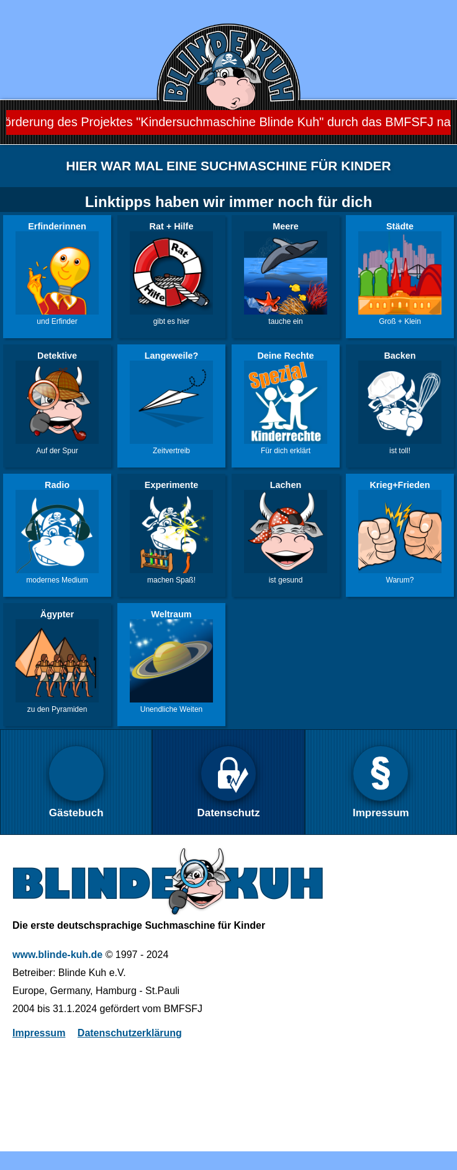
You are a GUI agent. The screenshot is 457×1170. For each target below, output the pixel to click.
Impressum (38, 1033)
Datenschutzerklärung (130, 1033)
